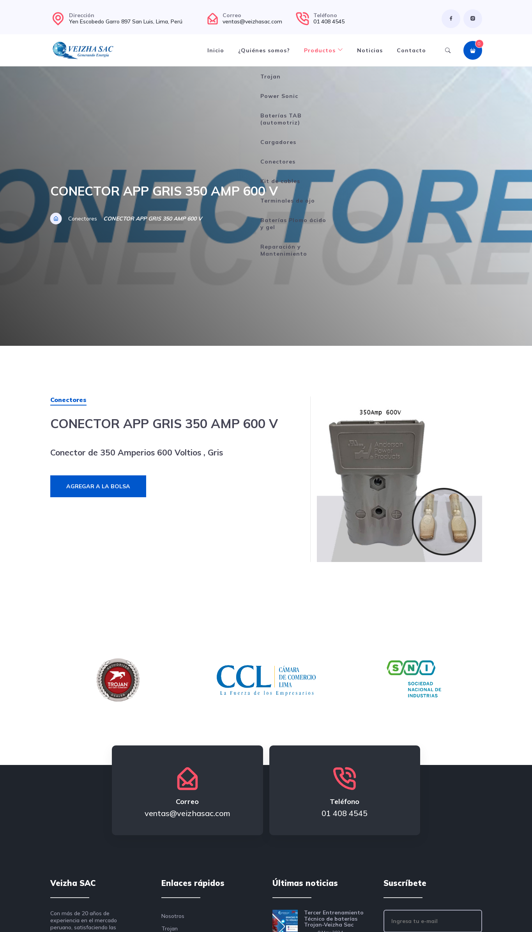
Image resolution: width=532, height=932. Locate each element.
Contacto (411, 50)
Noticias (370, 50)
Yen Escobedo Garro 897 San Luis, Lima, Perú (125, 21)
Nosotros (172, 916)
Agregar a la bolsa (98, 486)
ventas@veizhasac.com (252, 21)
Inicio (215, 50)
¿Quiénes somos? (264, 50)
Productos (323, 50)
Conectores (82, 218)
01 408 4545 (329, 21)
